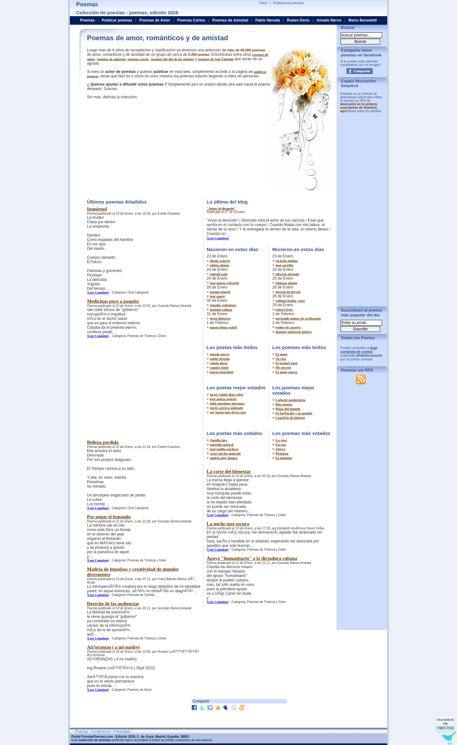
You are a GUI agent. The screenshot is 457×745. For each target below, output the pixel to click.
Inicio (263, 3)
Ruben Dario (298, 20)
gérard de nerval (287, 292)
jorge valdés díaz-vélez (226, 394)
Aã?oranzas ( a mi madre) (113, 647)
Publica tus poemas (288, 3)
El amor (281, 354)
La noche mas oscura (228, 523)
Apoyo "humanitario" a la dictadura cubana (252, 558)
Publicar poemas (117, 20)
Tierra (280, 449)
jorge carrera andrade (226, 408)
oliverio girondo (287, 274)
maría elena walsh (223, 327)
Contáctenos (100, 731)
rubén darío (219, 363)
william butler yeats (290, 300)
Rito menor (283, 404)
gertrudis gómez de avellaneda (298, 318)
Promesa (281, 453)
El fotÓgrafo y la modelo (293, 413)
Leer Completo (98, 292)
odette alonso (219, 265)
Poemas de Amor (154, 20)
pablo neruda (220, 358)
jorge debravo (220, 318)
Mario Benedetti (362, 20)
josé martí (217, 296)
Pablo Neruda (267, 20)
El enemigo (283, 458)
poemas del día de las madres (172, 59)
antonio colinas (221, 309)
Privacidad (121, 731)
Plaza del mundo (287, 409)
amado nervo (219, 354)
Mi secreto (283, 367)
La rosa (281, 440)
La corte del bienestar (229, 471)
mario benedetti (221, 372)
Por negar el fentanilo (109, 516)
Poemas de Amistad (230, 20)
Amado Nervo (328, 20)
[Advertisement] (140, 147)
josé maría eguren (223, 399)
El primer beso (286, 363)
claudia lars (218, 440)
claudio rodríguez (223, 305)
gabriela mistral (222, 444)
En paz (280, 444)
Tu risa (280, 358)
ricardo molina (286, 260)
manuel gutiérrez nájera (293, 332)
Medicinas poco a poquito (113, 301)
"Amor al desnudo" (221, 208)
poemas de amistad (111, 59)
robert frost (284, 309)
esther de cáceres (288, 327)
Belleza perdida (103, 442)
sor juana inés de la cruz (228, 412)
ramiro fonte (219, 367)
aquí (343, 111)
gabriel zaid (218, 274)
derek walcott (220, 260)
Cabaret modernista (290, 400)
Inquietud (97, 208)
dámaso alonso (286, 283)
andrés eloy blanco (223, 458)
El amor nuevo (286, 372)
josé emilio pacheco (224, 449)
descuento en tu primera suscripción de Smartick (358, 105)
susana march (220, 292)
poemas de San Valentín (216, 59)
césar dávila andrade (225, 453)
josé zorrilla (284, 265)
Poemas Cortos (191, 20)
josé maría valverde (224, 283)
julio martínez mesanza (227, 403)
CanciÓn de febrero (290, 417)
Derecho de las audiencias (113, 603)
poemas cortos (138, 59)
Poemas (87, 20)
